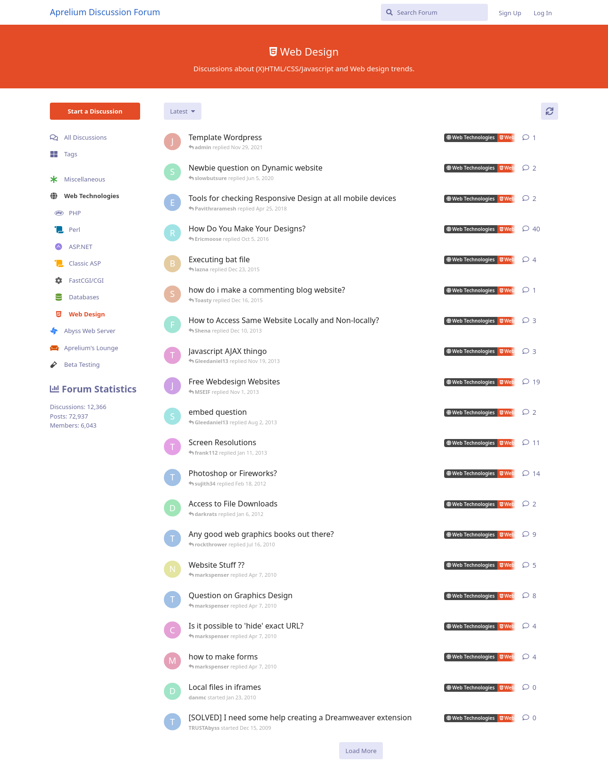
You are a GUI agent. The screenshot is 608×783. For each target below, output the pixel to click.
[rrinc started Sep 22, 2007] (172, 232)
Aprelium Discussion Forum (105, 12)
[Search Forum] (434, 12)
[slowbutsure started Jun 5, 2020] (172, 172)
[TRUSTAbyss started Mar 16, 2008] (172, 477)
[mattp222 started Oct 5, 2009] (172, 660)
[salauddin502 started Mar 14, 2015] (172, 294)
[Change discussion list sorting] (182, 111)
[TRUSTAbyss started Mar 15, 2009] (172, 538)
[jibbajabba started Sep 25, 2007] (172, 385)
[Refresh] (549, 111)
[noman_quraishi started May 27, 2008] (172, 569)
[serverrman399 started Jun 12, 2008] (172, 416)
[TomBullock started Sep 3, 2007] (172, 446)
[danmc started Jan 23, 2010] (172, 691)
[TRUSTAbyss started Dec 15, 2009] (172, 721)
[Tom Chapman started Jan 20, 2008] (172, 355)
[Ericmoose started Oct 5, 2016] (172, 202)
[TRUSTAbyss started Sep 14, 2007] (172, 599)
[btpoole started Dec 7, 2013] (172, 263)
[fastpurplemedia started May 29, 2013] (172, 324)
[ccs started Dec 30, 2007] (172, 630)
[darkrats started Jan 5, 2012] (172, 507)
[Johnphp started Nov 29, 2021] (172, 141)
